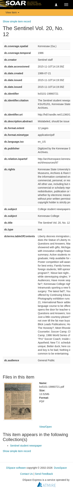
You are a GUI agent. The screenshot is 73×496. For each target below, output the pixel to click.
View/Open (45, 426)
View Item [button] (12, 12)
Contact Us (26, 473)
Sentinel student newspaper (26, 445)
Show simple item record (17, 21)
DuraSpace (60, 467)
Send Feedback (44, 473)
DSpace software (16, 467)
